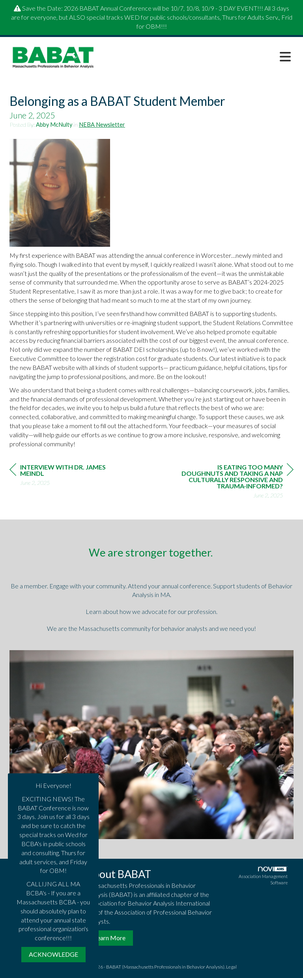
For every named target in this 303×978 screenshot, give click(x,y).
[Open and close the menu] (198, 56)
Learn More (109, 937)
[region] (234, 482)
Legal (231, 967)
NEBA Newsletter (102, 124)
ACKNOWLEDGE (53, 954)
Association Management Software (263, 876)
